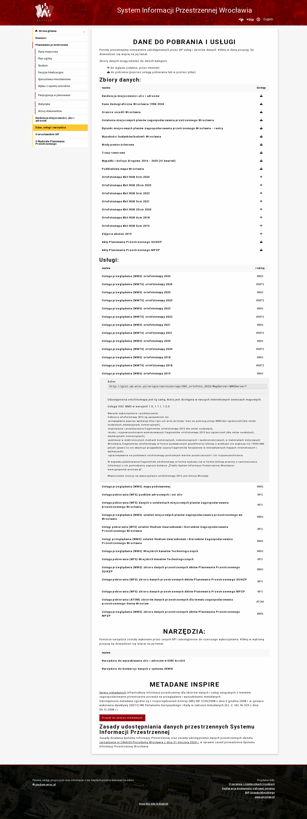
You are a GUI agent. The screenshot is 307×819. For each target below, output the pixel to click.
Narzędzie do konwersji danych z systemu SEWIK (137, 668)
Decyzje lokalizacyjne (50, 72)
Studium (43, 65)
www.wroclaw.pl (265, 796)
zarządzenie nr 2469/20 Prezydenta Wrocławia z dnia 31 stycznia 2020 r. (149, 742)
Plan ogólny (45, 58)
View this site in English (153, 803)
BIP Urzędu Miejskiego (260, 792)
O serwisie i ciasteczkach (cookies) (252, 784)
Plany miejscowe (48, 51)
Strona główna (45, 31)
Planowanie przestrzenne (51, 44)
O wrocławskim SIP (47, 134)
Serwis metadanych (112, 692)
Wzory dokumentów (50, 111)
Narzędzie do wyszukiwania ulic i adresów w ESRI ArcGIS (143, 660)
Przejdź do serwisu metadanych (122, 717)
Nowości (40, 38)
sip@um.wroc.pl (44, 784)
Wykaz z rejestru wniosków (54, 86)
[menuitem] (60, 31)
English (268, 19)
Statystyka (44, 104)
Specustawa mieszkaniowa (54, 79)
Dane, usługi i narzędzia (50, 127)
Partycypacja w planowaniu (54, 95)
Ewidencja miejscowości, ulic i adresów (54, 119)
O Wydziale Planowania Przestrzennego (49, 143)
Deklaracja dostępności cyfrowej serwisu (248, 788)
